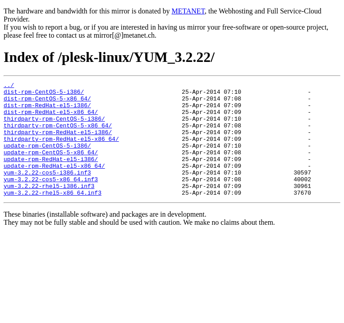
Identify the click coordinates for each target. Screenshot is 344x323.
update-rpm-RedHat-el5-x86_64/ (54, 183)
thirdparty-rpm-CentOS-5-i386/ (54, 126)
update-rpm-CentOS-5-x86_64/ (51, 167)
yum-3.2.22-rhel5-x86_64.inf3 (52, 215)
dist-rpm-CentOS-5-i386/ (44, 94)
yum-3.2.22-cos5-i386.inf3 (47, 191)
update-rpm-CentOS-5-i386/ (47, 159)
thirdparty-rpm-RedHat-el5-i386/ (58, 143)
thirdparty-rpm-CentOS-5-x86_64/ (58, 135)
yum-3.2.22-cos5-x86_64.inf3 (51, 199)
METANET (188, 11)
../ (9, 86)
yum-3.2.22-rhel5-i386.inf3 (49, 207)
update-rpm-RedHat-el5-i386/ (51, 175)
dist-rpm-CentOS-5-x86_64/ (47, 102)
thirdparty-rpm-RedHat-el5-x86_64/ (61, 151)
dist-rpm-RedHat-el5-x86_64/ (51, 118)
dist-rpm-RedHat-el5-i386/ (47, 110)
